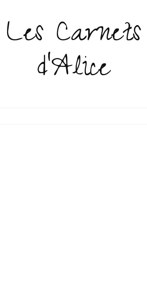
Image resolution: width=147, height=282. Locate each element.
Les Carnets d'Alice (73, 53)
